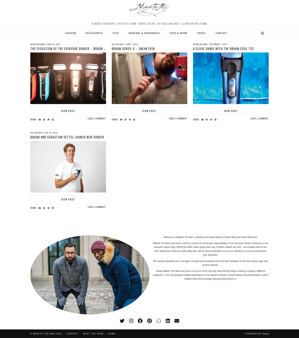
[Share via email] (40, 119)
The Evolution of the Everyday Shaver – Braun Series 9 (73, 48)
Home (111, 334)
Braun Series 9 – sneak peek (133, 48)
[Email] (176, 321)
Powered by (257, 334)
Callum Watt (118, 44)
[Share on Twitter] (49, 119)
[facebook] (140, 321)
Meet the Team (93, 334)
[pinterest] (149, 321)
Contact (73, 334)
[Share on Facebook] (44, 119)
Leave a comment (97, 118)
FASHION (70, 33)
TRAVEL (201, 33)
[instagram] (131, 321)
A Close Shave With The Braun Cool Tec (223, 48)
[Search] (262, 33)
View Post (68, 111)
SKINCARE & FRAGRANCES (144, 33)
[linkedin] (168, 321)
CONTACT (221, 33)
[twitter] (122, 321)
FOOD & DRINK (178, 33)
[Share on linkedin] (53, 119)
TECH (115, 33)
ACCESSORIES (94, 33)
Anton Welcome (37, 44)
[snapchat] (158, 321)
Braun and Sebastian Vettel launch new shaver (67, 137)
